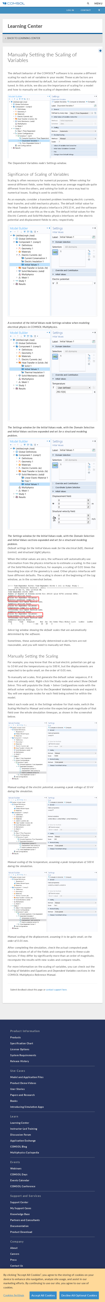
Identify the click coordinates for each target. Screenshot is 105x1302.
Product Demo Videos (23, 1083)
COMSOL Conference (23, 1186)
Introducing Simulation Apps (27, 1106)
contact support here (56, 989)
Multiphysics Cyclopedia (24, 1152)
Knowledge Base (20, 1214)
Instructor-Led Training (23, 1128)
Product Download (21, 1232)
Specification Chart (21, 1043)
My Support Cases (20, 1208)
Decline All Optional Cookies (79, 1295)
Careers (14, 1253)
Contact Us (16, 1265)
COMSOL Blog (18, 1146)
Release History (19, 1061)
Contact (86, 10)
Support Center (19, 1202)
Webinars (16, 1168)
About (14, 1248)
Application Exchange (23, 1140)
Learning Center (19, 1122)
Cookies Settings (13, 1295)
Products (15, 1037)
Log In (70, 10)
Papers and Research (22, 1095)
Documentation (19, 1226)
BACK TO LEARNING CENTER (23, 38)
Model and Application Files (27, 1077)
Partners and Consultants (25, 1220)
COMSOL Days (18, 1174)
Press (13, 1259)
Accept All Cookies (43, 1295)
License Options (19, 1049)
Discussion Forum (20, 1134)
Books (14, 1101)
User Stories (17, 1089)
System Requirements (23, 1055)
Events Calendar (19, 1180)
